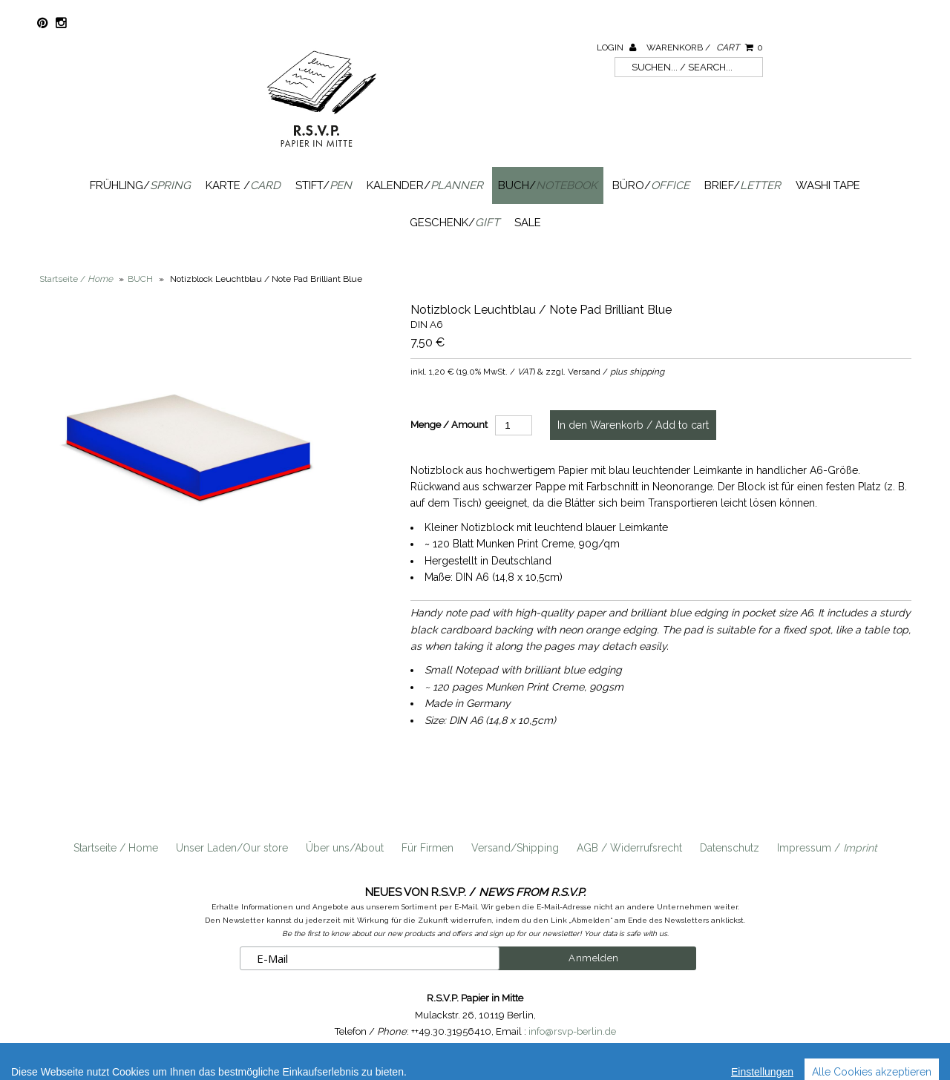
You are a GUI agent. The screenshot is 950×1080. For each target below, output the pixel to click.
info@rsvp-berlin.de (572, 1031)
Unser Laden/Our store (232, 848)
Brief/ (742, 185)
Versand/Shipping (515, 848)
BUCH (140, 279)
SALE (527, 222)
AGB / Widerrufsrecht (629, 848)
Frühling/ (140, 185)
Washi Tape (828, 185)
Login (616, 47)
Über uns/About (345, 848)
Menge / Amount (449, 424)
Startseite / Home (115, 848)
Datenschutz (729, 848)
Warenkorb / (704, 47)
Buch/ (547, 185)
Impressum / (827, 848)
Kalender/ (425, 185)
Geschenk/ (454, 222)
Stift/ (323, 185)
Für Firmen (427, 848)
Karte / (243, 185)
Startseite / (76, 279)
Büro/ (650, 185)
